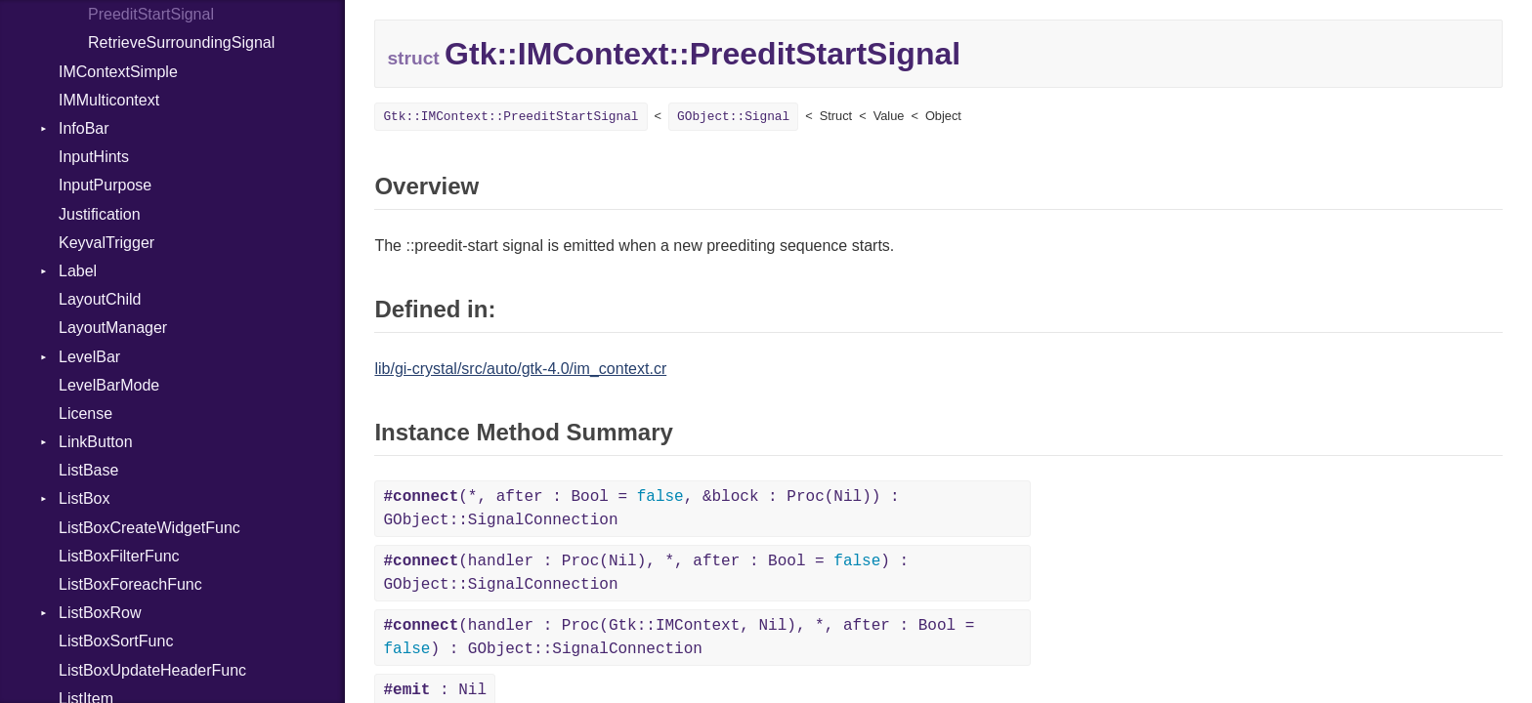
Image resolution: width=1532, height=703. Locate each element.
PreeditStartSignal (151, 14)
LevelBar (89, 357)
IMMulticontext (109, 100)
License (85, 413)
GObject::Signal (733, 116)
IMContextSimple (118, 71)
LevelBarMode (109, 385)
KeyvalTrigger (106, 242)
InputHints (94, 156)
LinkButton (96, 442)
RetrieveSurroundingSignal (181, 42)
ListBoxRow (100, 612)
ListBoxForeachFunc (130, 584)
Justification (100, 214)
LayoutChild (100, 299)
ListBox (84, 498)
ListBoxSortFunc (116, 641)
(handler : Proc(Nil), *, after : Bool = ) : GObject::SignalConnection (646, 573)
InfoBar (84, 128)
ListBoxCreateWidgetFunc (149, 527)
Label (78, 271)
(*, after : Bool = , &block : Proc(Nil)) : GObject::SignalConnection (641, 508)
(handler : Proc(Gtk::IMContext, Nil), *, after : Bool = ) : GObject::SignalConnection (678, 637)
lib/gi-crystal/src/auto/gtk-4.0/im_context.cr (520, 368)
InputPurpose (105, 185)
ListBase (88, 470)
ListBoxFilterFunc (119, 556)
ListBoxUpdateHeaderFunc (152, 670)
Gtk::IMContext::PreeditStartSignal (510, 116)
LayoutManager (113, 327)
